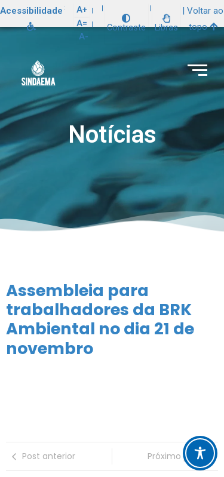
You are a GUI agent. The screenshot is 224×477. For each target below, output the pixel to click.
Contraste (126, 23)
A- (83, 36)
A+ (81, 9)
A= (81, 23)
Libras (166, 23)
